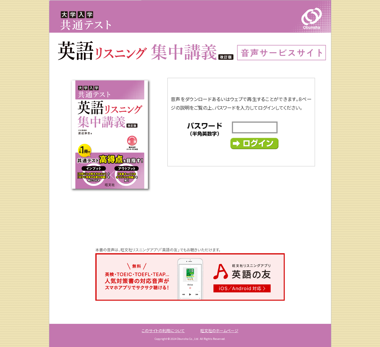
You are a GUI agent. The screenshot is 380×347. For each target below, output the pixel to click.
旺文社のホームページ (219, 330)
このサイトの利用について (163, 330)
